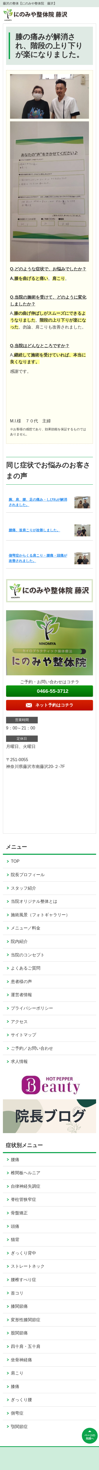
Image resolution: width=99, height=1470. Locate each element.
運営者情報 (21, 994)
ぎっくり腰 (21, 1399)
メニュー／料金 (25, 928)
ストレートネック (28, 1266)
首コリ (17, 1293)
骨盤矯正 (19, 1213)
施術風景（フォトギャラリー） (40, 915)
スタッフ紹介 (23, 888)
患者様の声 (21, 981)
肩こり (17, 1373)
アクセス (19, 1021)
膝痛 (15, 1386)
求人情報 (19, 1061)
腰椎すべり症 (23, 1279)
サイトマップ (23, 1035)
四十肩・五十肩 (25, 1346)
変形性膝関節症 (25, 1320)
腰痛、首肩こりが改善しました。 (34, 530)
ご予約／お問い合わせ (32, 1048)
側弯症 (17, 1413)
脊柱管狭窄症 (23, 1199)
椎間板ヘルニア (25, 1173)
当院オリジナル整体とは (34, 901)
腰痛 (15, 1159)
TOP (15, 861)
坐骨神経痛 (21, 1360)
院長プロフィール (28, 874)
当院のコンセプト (28, 955)
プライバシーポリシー (32, 1008)
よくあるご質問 (25, 968)
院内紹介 (19, 941)
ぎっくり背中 (23, 1253)
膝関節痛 (19, 1306)
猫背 (15, 1239)
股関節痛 (19, 1333)
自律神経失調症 (25, 1186)
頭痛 (15, 1226)
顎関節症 (19, 1426)
